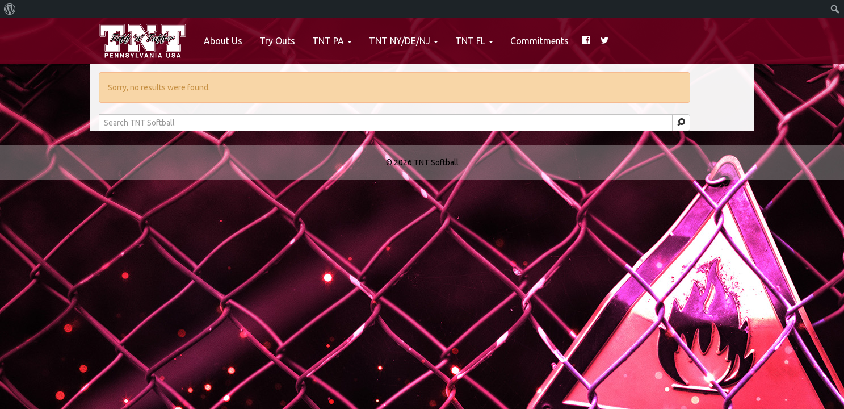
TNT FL (474, 41)
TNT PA (332, 41)
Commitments (539, 41)
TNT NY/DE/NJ (403, 41)
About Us (223, 41)
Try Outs (277, 41)
